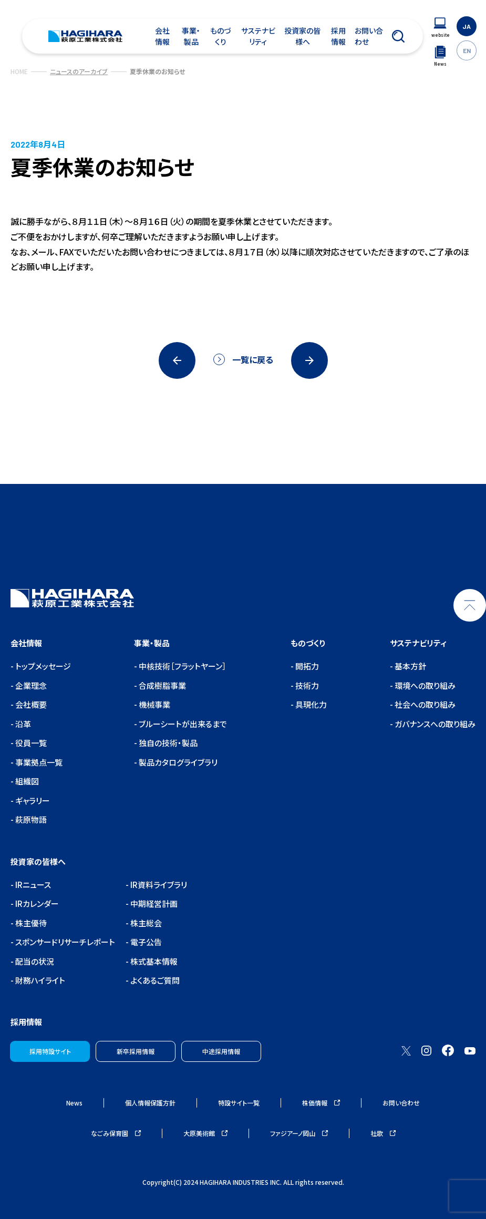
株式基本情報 (153, 961)
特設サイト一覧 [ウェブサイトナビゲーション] (239, 1102)
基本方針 (409, 666)
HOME (19, 71)
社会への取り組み (424, 704)
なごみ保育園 (116, 1133)
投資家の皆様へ (302, 36)
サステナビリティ (258, 36)
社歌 (383, 1133)
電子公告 (145, 941)
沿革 (22, 723)
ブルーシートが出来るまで (182, 723)
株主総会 (145, 922)
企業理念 (30, 685)
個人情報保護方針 (150, 1102)
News (74, 1102)
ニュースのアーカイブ (79, 71)
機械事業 (153, 704)
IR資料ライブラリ (158, 884)
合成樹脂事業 (161, 685)
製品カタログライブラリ (177, 762)
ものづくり (220, 36)
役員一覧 (30, 742)
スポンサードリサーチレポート (64, 941)
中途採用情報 (221, 1051)
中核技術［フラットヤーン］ (181, 666)
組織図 (26, 781)
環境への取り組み (424, 685)
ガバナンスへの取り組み (434, 723)
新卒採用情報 (135, 1051)
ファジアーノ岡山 (299, 1133)
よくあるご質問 (154, 980)
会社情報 (162, 36)
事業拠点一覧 (38, 762)
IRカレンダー (36, 903)
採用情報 (338, 36)
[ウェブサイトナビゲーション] (440, 27)
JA (466, 26)
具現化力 (310, 704)
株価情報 (321, 1102)
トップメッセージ (42, 666)
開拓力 (306, 666)
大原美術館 (205, 1133)
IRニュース (32, 884)
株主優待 (30, 922)
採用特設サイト (50, 1051)
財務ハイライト (39, 980)
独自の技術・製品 (167, 742)
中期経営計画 (153, 903)
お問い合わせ (369, 36)
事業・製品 (191, 36)
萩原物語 (30, 819)
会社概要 (30, 704)
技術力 (306, 685)
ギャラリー (32, 800)
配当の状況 (34, 961)
